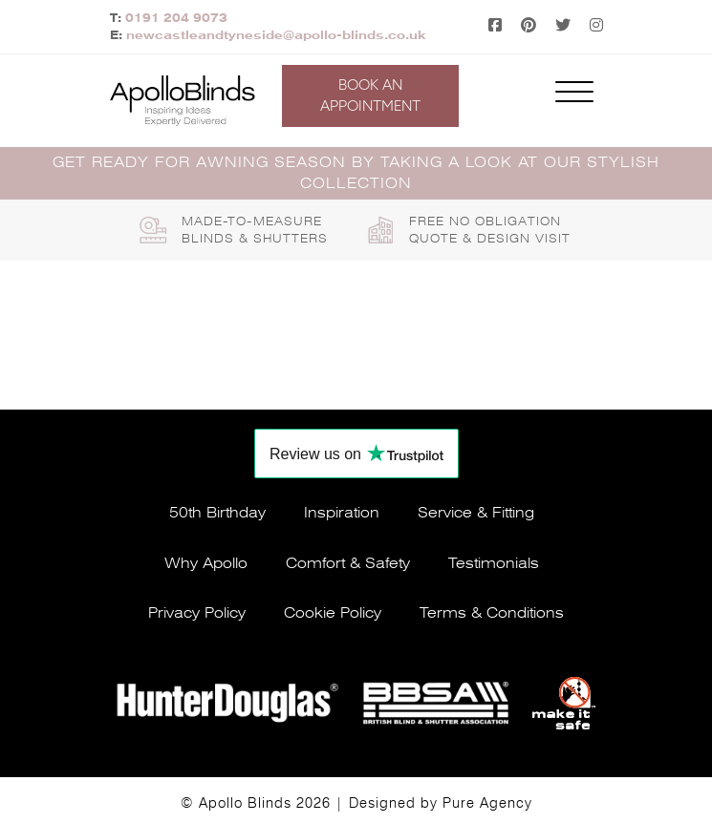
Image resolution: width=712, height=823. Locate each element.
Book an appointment (370, 95)
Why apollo (206, 563)
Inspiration (341, 512)
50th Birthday (217, 512)
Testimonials (493, 563)
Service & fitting (476, 512)
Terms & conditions (492, 613)
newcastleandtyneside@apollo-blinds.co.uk (276, 35)
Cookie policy (332, 613)
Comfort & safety (348, 563)
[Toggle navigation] (574, 96)
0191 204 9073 (176, 18)
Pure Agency (487, 803)
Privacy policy (197, 613)
